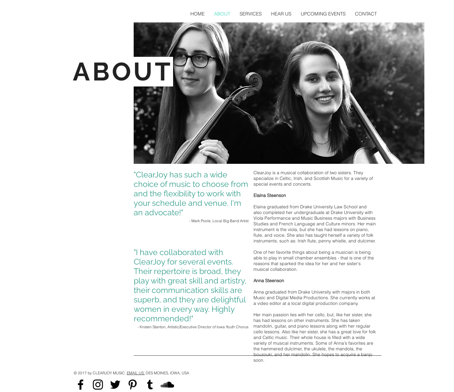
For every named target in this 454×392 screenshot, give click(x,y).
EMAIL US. (136, 373)
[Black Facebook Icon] (80, 384)
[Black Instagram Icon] (98, 384)
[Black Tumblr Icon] (150, 384)
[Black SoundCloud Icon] (167, 384)
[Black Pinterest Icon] (132, 384)
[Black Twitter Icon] (115, 384)
